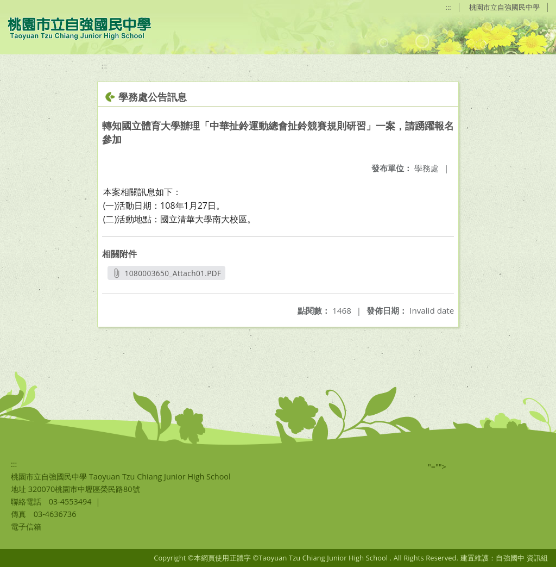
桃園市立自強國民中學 (504, 7)
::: (448, 7)
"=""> (437, 467)
